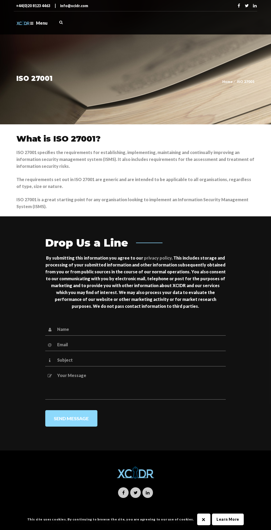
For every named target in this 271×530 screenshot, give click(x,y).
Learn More (227, 519)
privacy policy (157, 257)
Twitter (247, 5)
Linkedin (255, 5)
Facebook (239, 5)
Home (227, 82)
